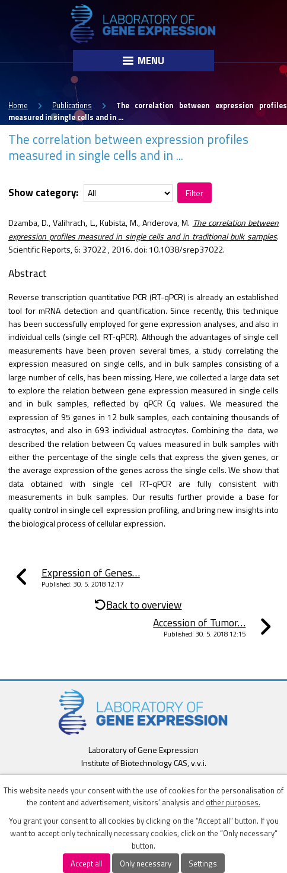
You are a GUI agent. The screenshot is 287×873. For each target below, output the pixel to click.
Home (18, 105)
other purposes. (233, 802)
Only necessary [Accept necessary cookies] (145, 863)
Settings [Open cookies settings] (203, 863)
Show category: (43, 192)
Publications (72, 105)
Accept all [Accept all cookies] (87, 863)
